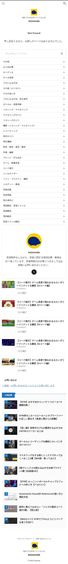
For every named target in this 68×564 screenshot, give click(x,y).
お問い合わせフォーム (43, 539)
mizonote (34, 21)
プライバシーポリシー (24, 539)
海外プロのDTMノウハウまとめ (34, 551)
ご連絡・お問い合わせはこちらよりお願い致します (28, 385)
